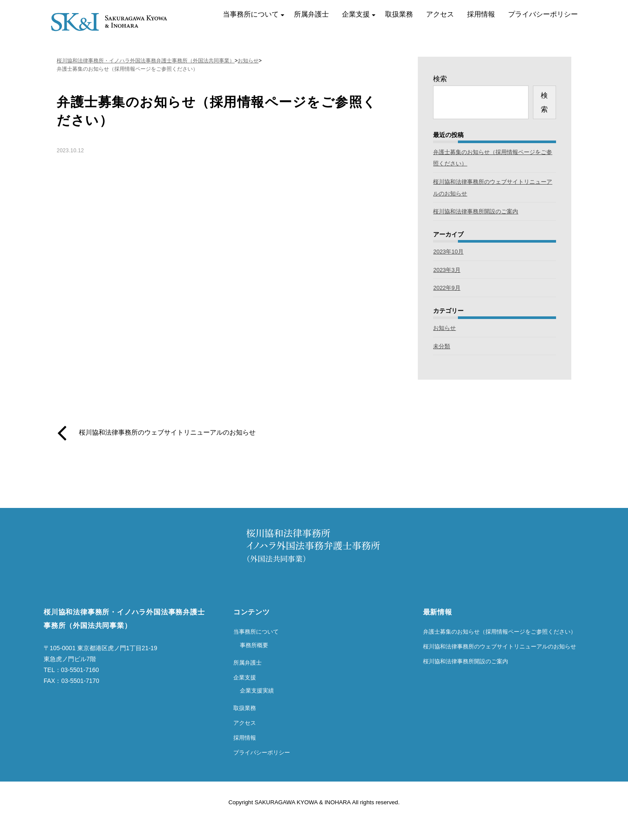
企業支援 (356, 14)
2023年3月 (446, 270)
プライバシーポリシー (543, 14)
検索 (440, 78)
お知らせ (444, 328)
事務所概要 (254, 645)
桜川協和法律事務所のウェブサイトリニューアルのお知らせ (167, 432)
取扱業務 (399, 14)
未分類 (441, 346)
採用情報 (481, 14)
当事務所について (251, 14)
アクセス (440, 14)
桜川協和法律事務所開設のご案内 (475, 211)
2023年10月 (448, 251)
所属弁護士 (311, 14)
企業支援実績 (257, 690)
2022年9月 (446, 288)
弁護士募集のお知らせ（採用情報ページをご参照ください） (499, 631)
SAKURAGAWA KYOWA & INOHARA (303, 802)
